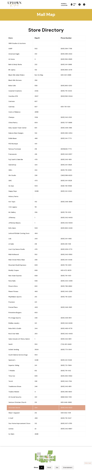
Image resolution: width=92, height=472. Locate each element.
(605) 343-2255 (66, 291)
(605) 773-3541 (66, 350)
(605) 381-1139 (66, 244)
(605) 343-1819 (66, 159)
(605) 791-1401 (66, 276)
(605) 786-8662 (66, 286)
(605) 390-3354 (66, 133)
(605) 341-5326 (66, 360)
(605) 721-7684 (66, 365)
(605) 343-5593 (66, 254)
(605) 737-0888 (66, 123)
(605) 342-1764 (66, 381)
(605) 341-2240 (66, 191)
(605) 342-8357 (66, 154)
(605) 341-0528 (66, 181)
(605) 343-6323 (66, 408)
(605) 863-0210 (66, 86)
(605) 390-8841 (66, 392)
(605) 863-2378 (66, 70)
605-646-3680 (66, 402)
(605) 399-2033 (66, 54)
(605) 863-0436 (66, 228)
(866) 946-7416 (66, 397)
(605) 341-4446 (66, 260)
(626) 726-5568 (66, 186)
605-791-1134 (65, 107)
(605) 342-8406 (66, 323)
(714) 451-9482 (66, 344)
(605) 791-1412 (66, 371)
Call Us (73, 4)
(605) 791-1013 (66, 212)
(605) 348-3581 (66, 307)
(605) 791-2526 (66, 170)
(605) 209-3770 (66, 249)
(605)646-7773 (66, 149)
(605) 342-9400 (67, 218)
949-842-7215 (66, 413)
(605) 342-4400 (67, 334)
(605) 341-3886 (66, 64)
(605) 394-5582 (66, 376)
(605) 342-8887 (66, 429)
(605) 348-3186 (66, 128)
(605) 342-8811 (66, 339)
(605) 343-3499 (66, 281)
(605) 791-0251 (66, 265)
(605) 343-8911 (66, 386)
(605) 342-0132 (66, 117)
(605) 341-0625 (66, 165)
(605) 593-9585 (66, 59)
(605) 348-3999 (66, 202)
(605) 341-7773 (66, 138)
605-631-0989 (66, 75)
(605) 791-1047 (66, 418)
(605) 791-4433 (66, 91)
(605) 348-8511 (66, 318)
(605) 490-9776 (66, 328)
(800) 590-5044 (67, 96)
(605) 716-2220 (66, 297)
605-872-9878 (66, 270)
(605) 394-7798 (66, 49)
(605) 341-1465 (66, 239)
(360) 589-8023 (66, 175)
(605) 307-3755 (66, 423)
